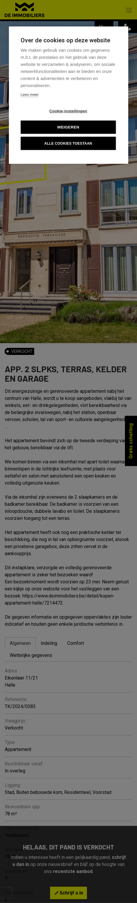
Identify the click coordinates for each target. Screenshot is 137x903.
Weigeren (68, 127)
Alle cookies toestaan (68, 143)
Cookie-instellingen (68, 111)
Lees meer (30, 94)
